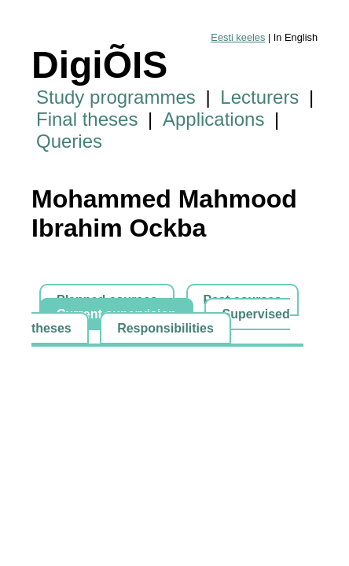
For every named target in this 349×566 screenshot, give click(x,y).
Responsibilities (165, 328)
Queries (69, 141)
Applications (213, 119)
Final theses (87, 119)
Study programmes (116, 97)
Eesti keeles (238, 37)
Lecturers (259, 97)
